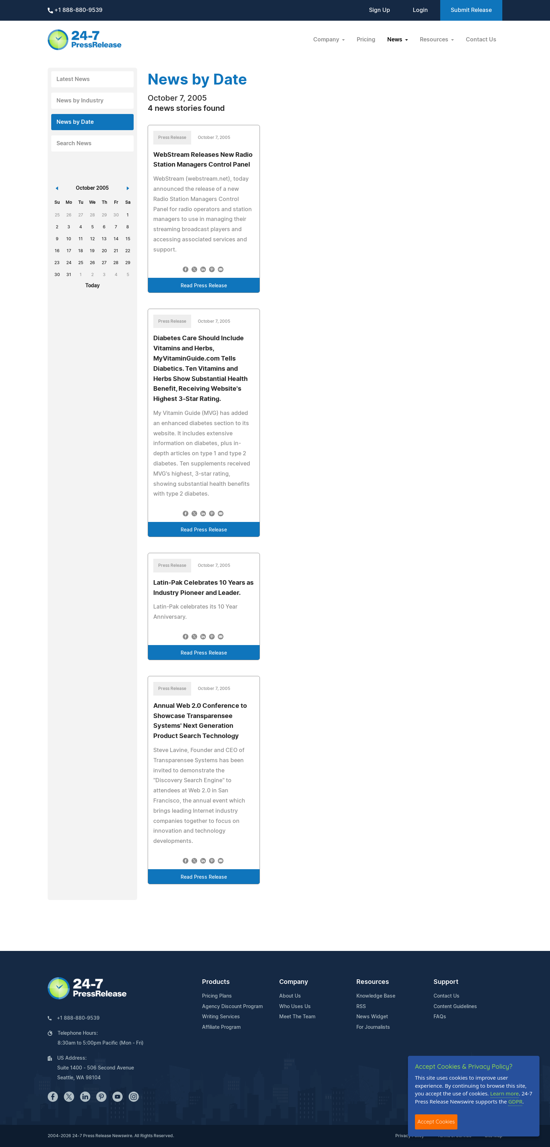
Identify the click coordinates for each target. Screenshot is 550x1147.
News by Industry (79, 100)
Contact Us (481, 39)
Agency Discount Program (232, 1006)
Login (420, 10)
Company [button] (327, 39)
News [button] (395, 39)
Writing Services (221, 1016)
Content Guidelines (455, 1006)
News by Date (75, 122)
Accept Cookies (436, 1121)
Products (216, 982)
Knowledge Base (375, 996)
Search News (74, 143)
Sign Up (379, 10)
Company (293, 982)
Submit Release (471, 10)
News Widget (372, 1016)
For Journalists (373, 1027)
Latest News (73, 79)
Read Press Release (204, 285)
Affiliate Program (221, 1027)
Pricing (366, 39)
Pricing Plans (217, 996)
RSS (361, 1006)
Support (446, 982)
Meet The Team (297, 1016)
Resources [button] (435, 39)
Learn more (504, 1093)
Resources (372, 982)
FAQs (440, 1016)
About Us (290, 996)
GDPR (515, 1101)
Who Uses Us (295, 1006)
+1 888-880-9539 (75, 10)
